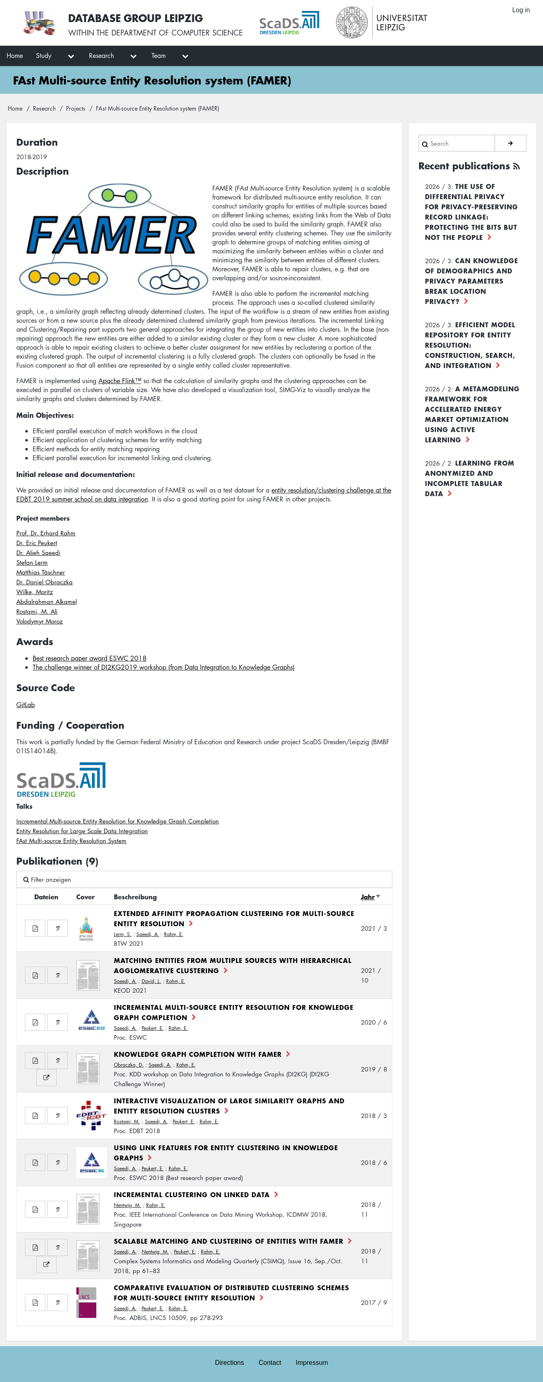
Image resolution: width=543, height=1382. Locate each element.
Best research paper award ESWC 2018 (90, 658)
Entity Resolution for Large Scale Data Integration (82, 831)
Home (15, 108)
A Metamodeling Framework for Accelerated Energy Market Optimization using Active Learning (472, 414)
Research (44, 108)
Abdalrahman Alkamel (46, 601)
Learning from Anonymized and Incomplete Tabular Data (469, 478)
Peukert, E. (153, 1028)
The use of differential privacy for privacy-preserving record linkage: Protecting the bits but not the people (471, 211)
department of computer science (177, 33)
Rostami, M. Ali (37, 611)
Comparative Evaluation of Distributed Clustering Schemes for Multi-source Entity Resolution (231, 1292)
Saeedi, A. (147, 934)
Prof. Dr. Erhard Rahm (46, 533)
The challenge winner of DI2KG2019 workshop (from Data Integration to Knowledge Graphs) (164, 667)
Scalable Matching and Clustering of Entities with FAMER (228, 1241)
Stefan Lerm (32, 562)
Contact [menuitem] (269, 1362)
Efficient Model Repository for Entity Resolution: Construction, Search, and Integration (470, 344)
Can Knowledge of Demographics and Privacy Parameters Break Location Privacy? (471, 280)
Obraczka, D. (129, 1064)
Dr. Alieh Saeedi (38, 552)
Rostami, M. (127, 1121)
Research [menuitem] (101, 55)
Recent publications (464, 165)
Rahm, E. (173, 934)
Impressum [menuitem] (312, 1362)
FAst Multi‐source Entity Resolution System (71, 840)
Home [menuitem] (15, 55)
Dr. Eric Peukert (36, 543)
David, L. (151, 981)
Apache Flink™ (119, 380)
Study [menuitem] (43, 55)
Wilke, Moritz (34, 592)
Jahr (371, 896)
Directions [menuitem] (229, 1362)
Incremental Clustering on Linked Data (192, 1194)
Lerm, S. (122, 934)
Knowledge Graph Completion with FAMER (198, 1054)
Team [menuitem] (158, 55)
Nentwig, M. (127, 1205)
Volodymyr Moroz (39, 621)
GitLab (25, 704)
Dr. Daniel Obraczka (44, 582)
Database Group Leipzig (135, 17)
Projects (75, 108)
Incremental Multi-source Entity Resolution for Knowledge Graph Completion (117, 821)
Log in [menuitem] (521, 10)
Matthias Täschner (40, 572)
